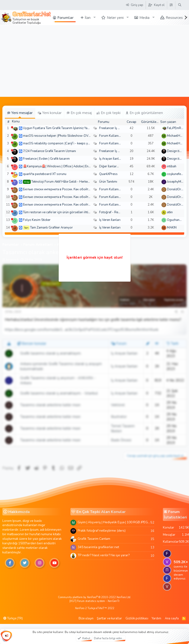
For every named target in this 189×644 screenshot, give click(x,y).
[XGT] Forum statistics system (94, 601)
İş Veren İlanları (109, 220)
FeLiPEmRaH (176, 128)
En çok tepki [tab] (108, 112)
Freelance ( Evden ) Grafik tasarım (46, 159)
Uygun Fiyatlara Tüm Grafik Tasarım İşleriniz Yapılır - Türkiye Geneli (69, 128)
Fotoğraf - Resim (111, 212)
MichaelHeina (176, 136)
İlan (88, 17)
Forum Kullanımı (110, 136)
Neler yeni (115, 17)
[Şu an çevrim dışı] (12, 127)
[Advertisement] (95, 60)
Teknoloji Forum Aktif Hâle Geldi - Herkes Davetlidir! (68, 182)
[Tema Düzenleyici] (171, 5)
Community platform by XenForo (94, 597)
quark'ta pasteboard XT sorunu (44, 174)
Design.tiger (175, 151)
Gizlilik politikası (137, 618)
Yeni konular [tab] (50, 112)
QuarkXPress (108, 174)
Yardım (156, 618)
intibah (171, 166)
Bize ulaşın (86, 618)
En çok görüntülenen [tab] (144, 112)
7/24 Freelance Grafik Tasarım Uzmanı (49, 151)
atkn (170, 212)
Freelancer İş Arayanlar (115, 128)
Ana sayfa (172, 618)
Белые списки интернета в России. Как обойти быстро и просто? (69, 189)
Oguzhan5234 (177, 220)
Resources (174, 17)
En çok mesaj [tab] (79, 112)
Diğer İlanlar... (109, 166)
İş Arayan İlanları (110, 159)
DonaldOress (176, 189)
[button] (94, 17)
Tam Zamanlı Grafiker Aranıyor (51, 227)
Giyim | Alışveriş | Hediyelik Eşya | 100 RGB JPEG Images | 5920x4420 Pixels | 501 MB (114, 522)
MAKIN (172, 227)
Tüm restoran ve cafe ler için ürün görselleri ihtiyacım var (62, 212)
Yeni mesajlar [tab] (20, 112)
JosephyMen (175, 182)
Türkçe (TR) (13, 618)
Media (144, 17)
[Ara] (179, 5)
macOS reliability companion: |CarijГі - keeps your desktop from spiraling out (77, 143)
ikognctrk (12, 260)
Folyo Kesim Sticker (37, 220)
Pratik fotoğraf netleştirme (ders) (102, 530)
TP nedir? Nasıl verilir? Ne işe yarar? (104, 555)
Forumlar (65, 17)
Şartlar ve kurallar (109, 618)
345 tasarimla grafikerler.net (98, 547)
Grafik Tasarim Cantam (94, 538)
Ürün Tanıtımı (108, 182)
